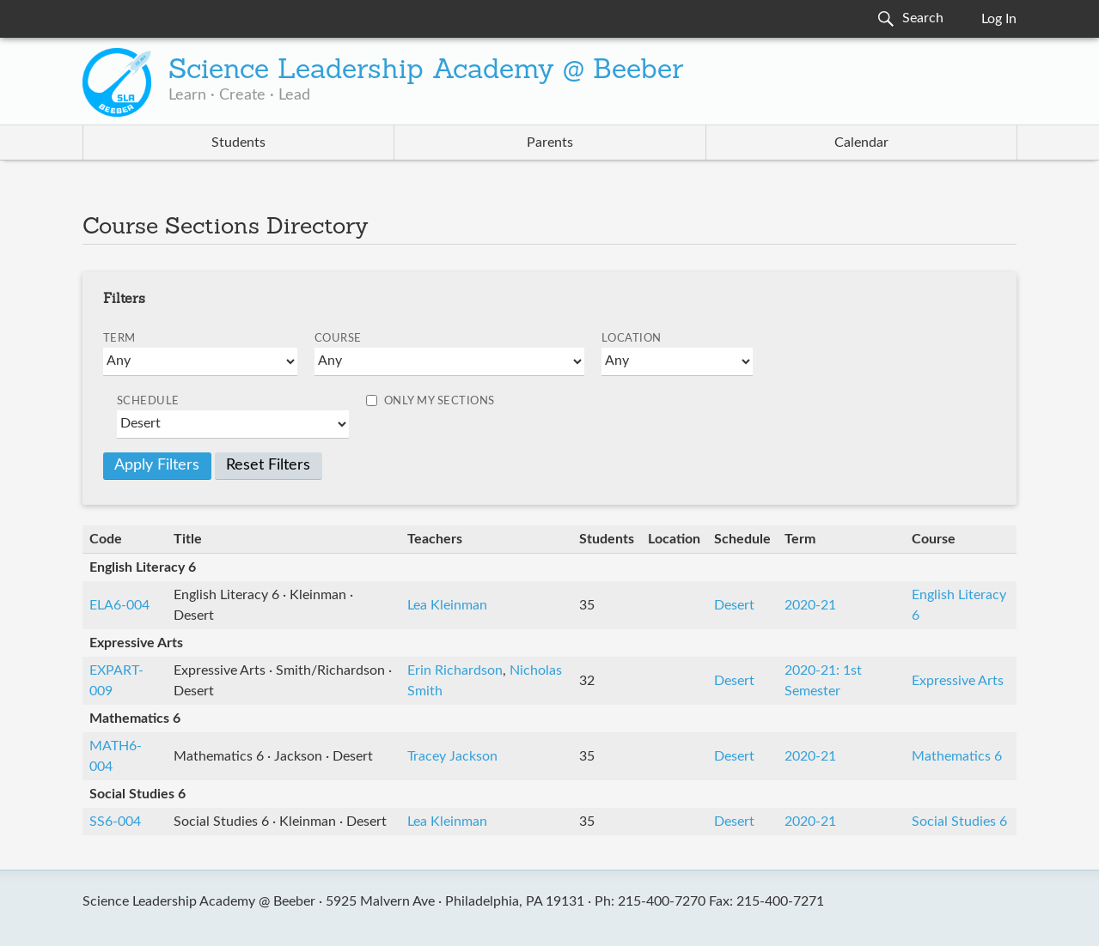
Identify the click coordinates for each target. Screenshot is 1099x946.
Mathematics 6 (957, 756)
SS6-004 (115, 821)
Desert (734, 605)
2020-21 (810, 605)
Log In (999, 19)
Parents (550, 142)
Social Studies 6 (959, 821)
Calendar (861, 142)
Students (238, 142)
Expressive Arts (958, 681)
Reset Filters (268, 465)
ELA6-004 (119, 605)
